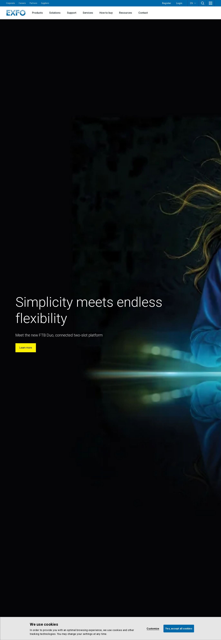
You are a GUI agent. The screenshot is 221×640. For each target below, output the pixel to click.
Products (37, 12)
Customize (153, 628)
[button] (203, 3)
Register (166, 3)
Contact (143, 12)
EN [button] (193, 3)
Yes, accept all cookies (178, 628)
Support (71, 12)
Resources (125, 12)
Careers (22, 3)
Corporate (10, 3)
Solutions (55, 12)
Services (88, 12)
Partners (33, 3)
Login (179, 3)
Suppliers (45, 3)
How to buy (106, 12)
